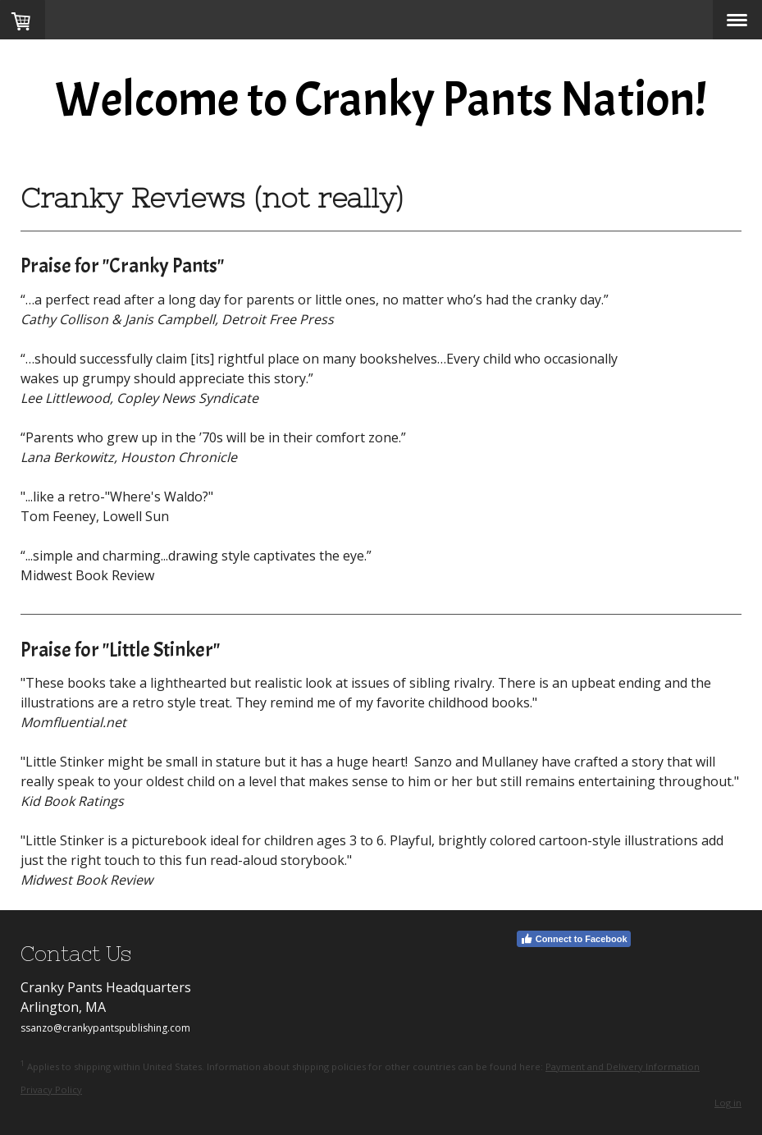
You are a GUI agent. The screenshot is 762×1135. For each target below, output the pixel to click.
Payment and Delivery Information (622, 1066)
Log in (727, 1102)
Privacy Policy (51, 1089)
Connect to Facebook (573, 938)
